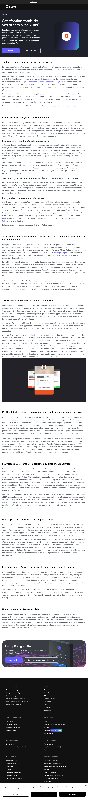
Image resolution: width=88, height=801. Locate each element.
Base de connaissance (13, 727)
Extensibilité (9, 767)
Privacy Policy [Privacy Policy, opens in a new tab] (71, 788)
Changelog (47, 702)
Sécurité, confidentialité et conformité (55, 724)
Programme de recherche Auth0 (16, 747)
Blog (45, 705)
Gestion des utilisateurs (13, 772)
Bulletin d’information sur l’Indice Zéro (17, 702)
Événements (10, 744)
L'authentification (11, 775)
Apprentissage (48, 744)
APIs (45, 696)
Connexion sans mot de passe (53, 775)
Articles (46, 690)
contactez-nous (70, 106)
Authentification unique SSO (53, 764)
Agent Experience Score (13, 705)
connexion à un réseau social (40, 82)
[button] (11, 50)
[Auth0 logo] (43, 7)
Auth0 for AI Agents (12, 761)
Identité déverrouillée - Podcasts (16, 699)
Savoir (5, 14)
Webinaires (47, 710)
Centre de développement (14, 690)
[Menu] (81, 7)
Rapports (47, 708)
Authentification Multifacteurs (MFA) (55, 767)
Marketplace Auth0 (12, 730)
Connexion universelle (51, 761)
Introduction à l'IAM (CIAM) (52, 747)
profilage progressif (61, 253)
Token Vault (47, 781)
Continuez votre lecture (36, 106)
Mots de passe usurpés (51, 778)
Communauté (10, 721)
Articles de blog (11, 696)
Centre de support (11, 724)
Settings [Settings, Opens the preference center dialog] (16, 794)
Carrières (53, 730)
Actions (46, 769)
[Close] (86, 785)
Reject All (44, 794)
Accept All (72, 794)
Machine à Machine (50, 772)
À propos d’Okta (49, 733)
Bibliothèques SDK (50, 699)
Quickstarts (47, 693)
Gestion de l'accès (11, 764)
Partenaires (47, 727)
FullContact (6, 213)
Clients (46, 721)
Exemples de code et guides (14, 693)
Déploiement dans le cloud (14, 778)
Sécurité (8, 769)
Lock (39, 99)
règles (59, 82)
